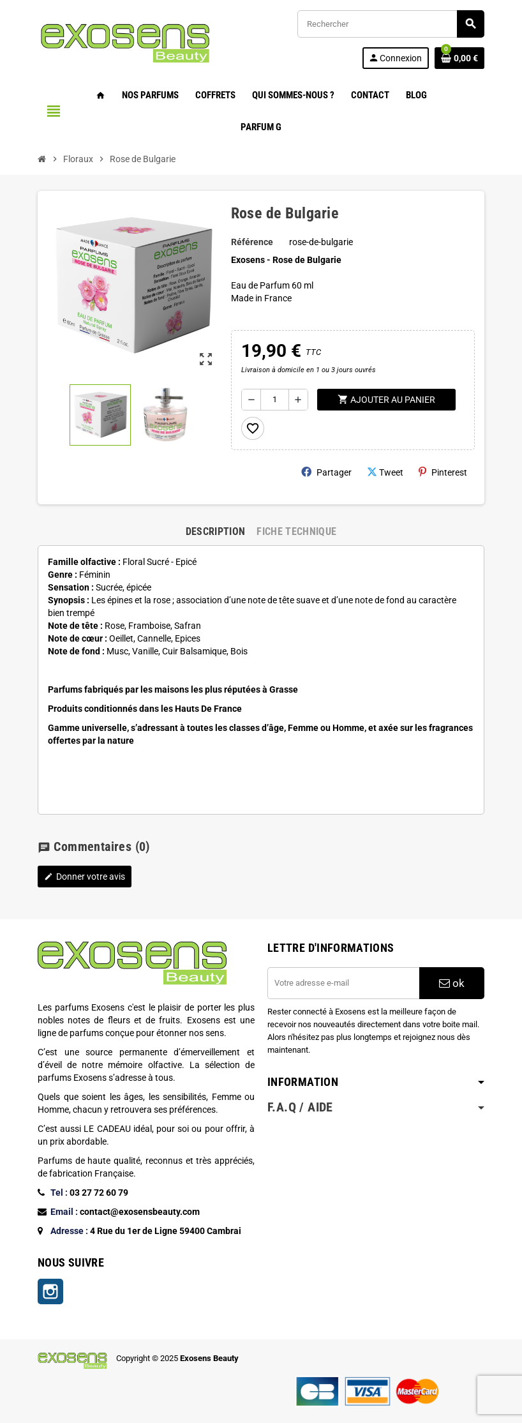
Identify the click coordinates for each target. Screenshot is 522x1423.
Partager (326, 472)
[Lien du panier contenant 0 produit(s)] (459, 58)
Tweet (385, 472)
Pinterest (443, 472)
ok (452, 983)
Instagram (50, 1291)
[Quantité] (274, 399)
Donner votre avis (84, 876)
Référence (252, 242)
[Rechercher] (390, 24)
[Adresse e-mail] (343, 983)
